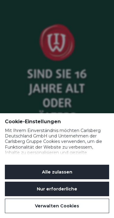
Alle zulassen (57, 172)
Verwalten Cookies (57, 206)
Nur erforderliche (57, 189)
